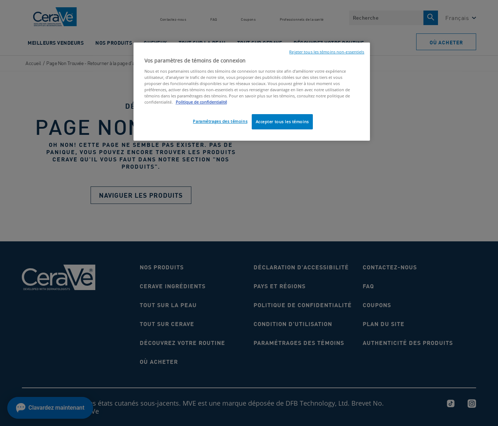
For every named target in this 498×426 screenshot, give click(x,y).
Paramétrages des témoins (220, 121)
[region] (252, 92)
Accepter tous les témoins (282, 121)
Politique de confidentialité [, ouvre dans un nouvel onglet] (201, 102)
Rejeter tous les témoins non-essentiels (326, 52)
